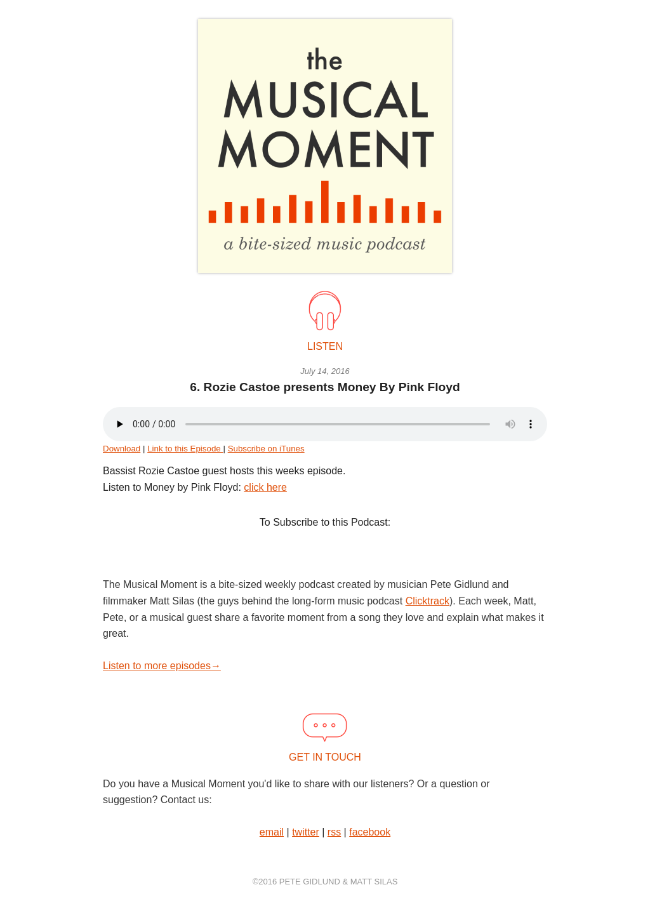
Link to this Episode (185, 448)
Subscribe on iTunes (266, 448)
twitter (305, 832)
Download (121, 448)
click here (265, 487)
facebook (369, 832)
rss (334, 832)
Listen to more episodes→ (162, 665)
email (272, 832)
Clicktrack (427, 601)
